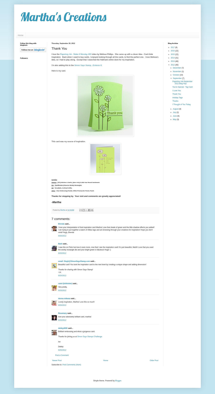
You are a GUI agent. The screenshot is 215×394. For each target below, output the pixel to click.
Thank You (176, 94)
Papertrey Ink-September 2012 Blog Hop (182, 82)
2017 (173, 47)
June (175, 116)
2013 (173, 61)
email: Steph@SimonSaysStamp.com (74, 261)
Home (20, 35)
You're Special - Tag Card (182, 87)
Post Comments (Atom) (71, 365)
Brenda (61, 224)
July (175, 112)
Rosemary (62, 313)
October (176, 75)
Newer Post (57, 360)
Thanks (175, 101)
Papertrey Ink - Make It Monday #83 (75, 54)
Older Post (154, 360)
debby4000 (62, 328)
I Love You (176, 91)
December (177, 68)
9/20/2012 (62, 236)
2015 (173, 54)
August (176, 109)
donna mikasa (64, 298)
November (177, 71)
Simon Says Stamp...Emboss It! (88, 65)
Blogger (118, 381)
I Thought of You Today (181, 104)
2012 (173, 65)
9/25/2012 (62, 350)
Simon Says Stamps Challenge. (89, 337)
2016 (173, 51)
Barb (60, 244)
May (175, 119)
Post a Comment (62, 355)
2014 (173, 58)
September (177, 78)
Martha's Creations (63, 16)
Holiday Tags (177, 98)
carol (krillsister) (65, 283)
